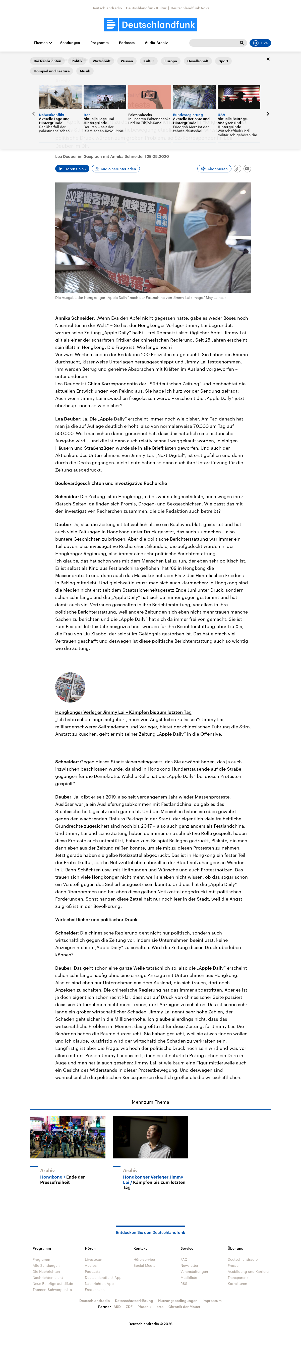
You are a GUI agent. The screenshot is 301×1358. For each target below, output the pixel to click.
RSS (183, 1283)
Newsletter (189, 1265)
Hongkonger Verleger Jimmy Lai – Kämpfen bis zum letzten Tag (123, 712)
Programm (99, 42)
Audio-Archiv (156, 42)
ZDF (129, 1306)
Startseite (38, 59)
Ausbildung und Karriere (248, 1271)
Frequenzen (95, 1289)
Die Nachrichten (46, 1271)
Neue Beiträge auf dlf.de (53, 1283)
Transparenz (238, 1277)
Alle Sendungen (46, 1265)
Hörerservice (144, 1259)
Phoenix (145, 1306)
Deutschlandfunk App (103, 1277)
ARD (117, 1306)
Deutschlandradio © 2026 (150, 1324)
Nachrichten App (99, 1283)
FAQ (184, 1259)
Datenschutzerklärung (134, 1300)
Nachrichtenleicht (48, 1277)
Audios (91, 1265)
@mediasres (60, 59)
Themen (41, 42)
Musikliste (188, 1277)
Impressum (212, 1300)
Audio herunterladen (118, 169)
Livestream (94, 1259)
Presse (233, 1265)
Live (260, 43)
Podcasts (127, 42)
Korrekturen (237, 1283)
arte (160, 1306)
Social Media (144, 1265)
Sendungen (70, 42)
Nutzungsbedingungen (178, 1300)
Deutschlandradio (106, 8)
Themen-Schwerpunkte (52, 1289)
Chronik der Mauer (184, 1306)
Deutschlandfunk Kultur (146, 8)
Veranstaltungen (194, 1271)
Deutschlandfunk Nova (190, 8)
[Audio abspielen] (72, 168)
